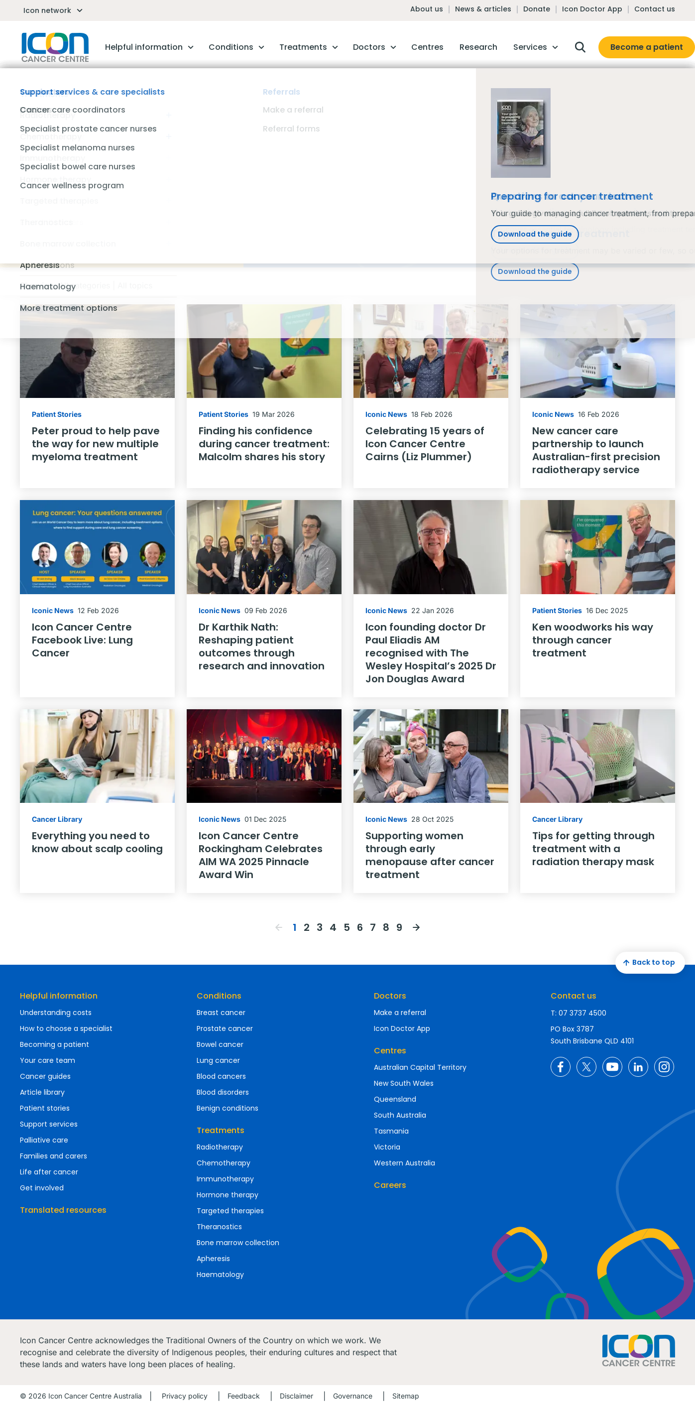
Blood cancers (221, 1076)
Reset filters (42, 180)
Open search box (580, 47)
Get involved (42, 1188)
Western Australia (404, 1163)
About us (426, 9)
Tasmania (391, 1131)
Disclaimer (296, 1396)
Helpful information (59, 996)
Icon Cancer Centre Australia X (586, 1067)
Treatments (220, 1130)
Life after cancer (49, 1172)
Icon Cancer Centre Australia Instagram (664, 1067)
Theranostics (219, 1227)
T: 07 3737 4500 (578, 1013)
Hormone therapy (227, 1195)
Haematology (220, 1274)
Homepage (54, 47)
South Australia (400, 1115)
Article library (42, 1092)
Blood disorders (223, 1092)
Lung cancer (218, 1060)
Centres (390, 1050)
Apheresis (213, 1259)
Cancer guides (45, 1076)
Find (516, 154)
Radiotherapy (220, 1147)
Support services (49, 1124)
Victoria (387, 1147)
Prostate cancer (225, 1028)
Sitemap (405, 1396)
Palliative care (44, 1140)
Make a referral (400, 1013)
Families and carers (53, 1156)
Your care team (47, 1060)
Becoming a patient (54, 1044)
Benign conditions (227, 1108)
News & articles (483, 9)
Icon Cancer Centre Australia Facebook (561, 1067)
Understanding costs (56, 1013)
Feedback (244, 1396)
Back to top (647, 963)
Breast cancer (221, 1013)
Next (416, 927)
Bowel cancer (220, 1044)
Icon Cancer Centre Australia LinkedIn (638, 1067)
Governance (352, 1396)
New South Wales (404, 1083)
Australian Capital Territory (420, 1067)
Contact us (654, 9)
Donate (536, 9)
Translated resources (63, 1210)
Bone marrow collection (238, 1243)
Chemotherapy (223, 1163)
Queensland (395, 1099)
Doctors (390, 996)
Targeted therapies (230, 1211)
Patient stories (45, 1108)
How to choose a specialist (66, 1028)
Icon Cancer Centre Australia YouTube (612, 1067)
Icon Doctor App (592, 9)
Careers (390, 1185)
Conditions (219, 996)
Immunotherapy (225, 1179)
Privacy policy (185, 1396)
